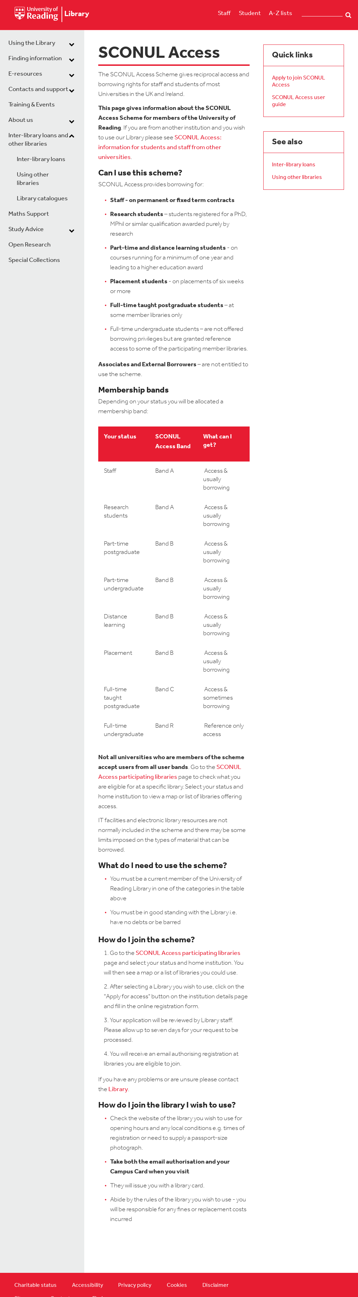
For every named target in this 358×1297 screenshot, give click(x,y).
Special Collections (34, 260)
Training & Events (31, 105)
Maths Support (28, 214)
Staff (224, 13)
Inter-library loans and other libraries (38, 139)
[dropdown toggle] (71, 44)
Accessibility (87, 1285)
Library (118, 1089)
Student (250, 13)
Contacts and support (38, 89)
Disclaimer (215, 1285)
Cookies (177, 1285)
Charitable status (35, 1285)
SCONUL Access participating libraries (188, 953)
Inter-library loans (41, 159)
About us (20, 120)
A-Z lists (280, 13)
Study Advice (26, 229)
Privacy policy (134, 1285)
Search (349, 15)
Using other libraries (33, 179)
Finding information (35, 58)
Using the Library (31, 43)
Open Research (29, 245)
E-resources (25, 74)
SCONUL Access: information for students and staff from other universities (160, 147)
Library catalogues (42, 198)
